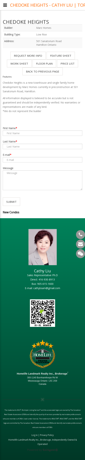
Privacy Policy (47, 435)
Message (8, 168)
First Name (9, 128)
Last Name (9, 141)
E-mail (6, 155)
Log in (35, 435)
